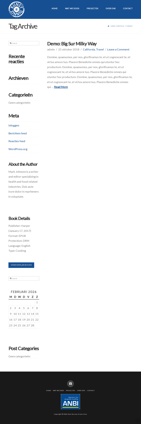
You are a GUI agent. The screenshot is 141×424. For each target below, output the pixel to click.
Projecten (70, 390)
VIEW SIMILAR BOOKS (21, 265)
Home (48, 390)
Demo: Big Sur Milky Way (72, 43)
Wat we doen (58, 390)
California (89, 49)
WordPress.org (17, 149)
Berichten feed (17, 133)
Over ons (81, 390)
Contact (91, 390)
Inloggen (13, 125)
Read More (61, 87)
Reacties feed (16, 141)
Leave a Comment (118, 49)
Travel (100, 49)
